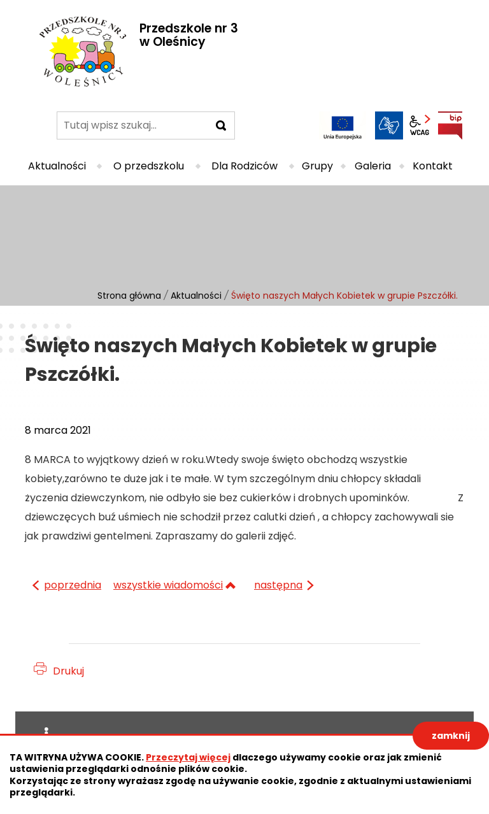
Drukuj (68, 671)
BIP (450, 125)
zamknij (451, 735)
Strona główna (129, 295)
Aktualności (196, 295)
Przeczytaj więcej (188, 757)
